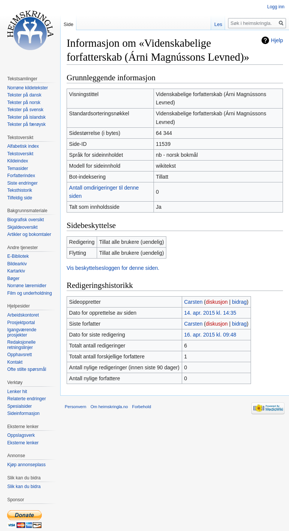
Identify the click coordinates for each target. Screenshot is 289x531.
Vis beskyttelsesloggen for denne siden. (113, 268)
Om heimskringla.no (109, 406)
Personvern (75, 406)
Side (68, 24)
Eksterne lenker (22, 442)
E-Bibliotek (18, 256)
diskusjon (217, 302)
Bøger (13, 278)
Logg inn (275, 6)
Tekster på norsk (23, 102)
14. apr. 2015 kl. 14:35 (210, 313)
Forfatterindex (21, 175)
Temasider (17, 168)
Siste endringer (22, 183)
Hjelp (277, 40)
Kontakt (15, 362)
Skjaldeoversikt (22, 227)
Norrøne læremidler (26, 285)
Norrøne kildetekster (27, 87)
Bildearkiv (17, 263)
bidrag (239, 302)
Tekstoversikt (20, 153)
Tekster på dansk (24, 95)
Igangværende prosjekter (21, 332)
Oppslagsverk (21, 435)
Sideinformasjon (23, 413)
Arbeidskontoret (23, 315)
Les (218, 24)
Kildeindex (17, 161)
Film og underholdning (29, 293)
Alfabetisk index (23, 146)
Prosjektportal (21, 322)
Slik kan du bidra (24, 486)
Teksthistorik (19, 190)
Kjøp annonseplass (26, 464)
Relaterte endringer (26, 398)
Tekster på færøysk (26, 124)
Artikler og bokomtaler (29, 234)
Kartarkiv (16, 271)
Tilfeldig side (19, 197)
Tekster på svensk (25, 109)
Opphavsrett (19, 354)
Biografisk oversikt (25, 219)
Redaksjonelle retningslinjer (21, 345)
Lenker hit (17, 391)
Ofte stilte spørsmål (26, 369)
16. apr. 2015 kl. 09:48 (210, 335)
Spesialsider (19, 406)
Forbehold (141, 406)
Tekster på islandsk (26, 117)
